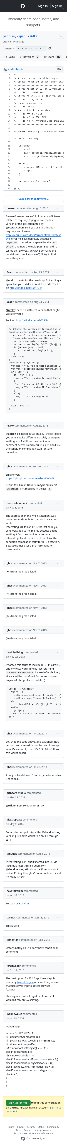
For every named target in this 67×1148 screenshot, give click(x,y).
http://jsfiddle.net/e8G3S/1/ (32, 320)
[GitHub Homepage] (23, 1138)
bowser (25, 903)
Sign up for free (18, 1102)
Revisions (29, 57)
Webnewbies (14, 1014)
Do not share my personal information (33, 1133)
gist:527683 (28, 36)
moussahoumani (17, 503)
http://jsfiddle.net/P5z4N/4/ (26, 287)
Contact (28, 1130)
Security (31, 1126)
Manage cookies (42, 1130)
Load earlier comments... (33, 198)
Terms (11, 1126)
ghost (10, 466)
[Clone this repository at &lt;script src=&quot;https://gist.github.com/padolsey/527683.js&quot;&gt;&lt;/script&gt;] (31, 48)
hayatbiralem (15, 891)
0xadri (10, 272)
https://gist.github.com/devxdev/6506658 (30, 478)
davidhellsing (15, 652)
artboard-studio (16, 793)
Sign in (43, 6)
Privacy (20, 1126)
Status (41, 1126)
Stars (53, 57)
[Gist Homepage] (23, 6)
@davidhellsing (51, 832)
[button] (49, 48)
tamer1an (13, 939)
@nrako (10, 280)
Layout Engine (25, 982)
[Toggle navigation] (5, 6)
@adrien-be (13, 433)
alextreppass (14, 819)
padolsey (9, 36)
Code (9, 56)
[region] (33, 132)
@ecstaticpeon (15, 227)
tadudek (12, 853)
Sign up (57, 6)
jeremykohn (14, 965)
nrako (10, 208)
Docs (18, 1130)
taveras (11, 917)
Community (53, 1126)
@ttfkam (11, 805)
